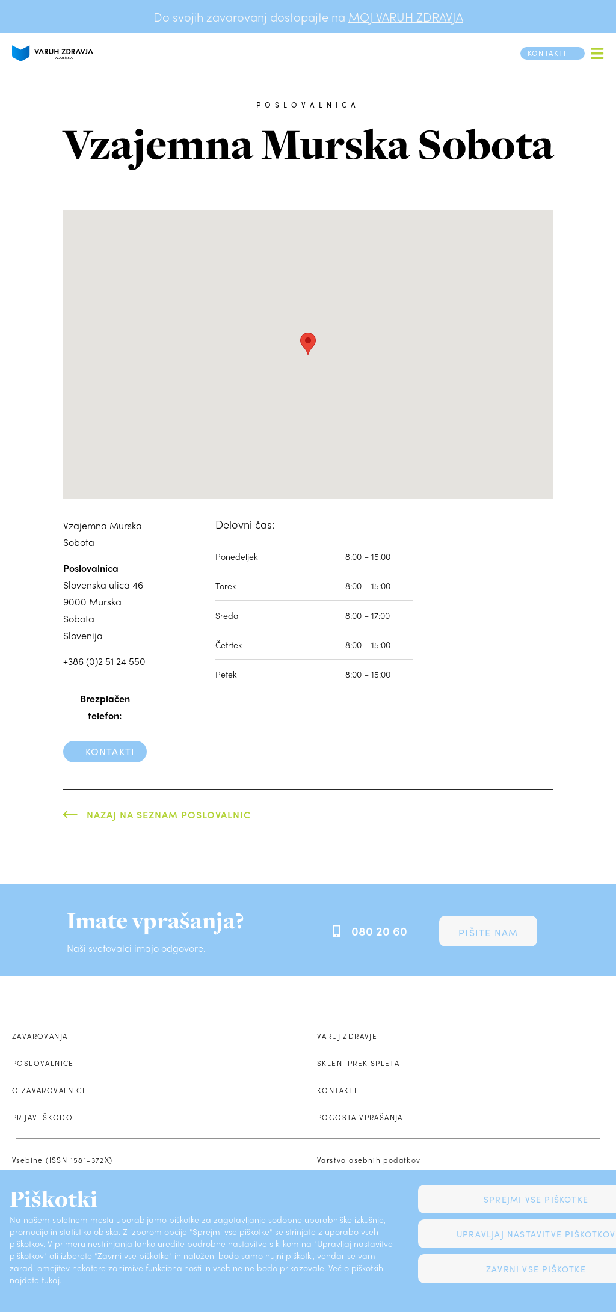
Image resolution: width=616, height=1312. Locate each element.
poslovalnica (308, 104)
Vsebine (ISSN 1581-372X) (62, 1159)
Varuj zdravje (347, 1036)
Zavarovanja (39, 1036)
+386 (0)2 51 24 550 (104, 661)
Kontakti (110, 751)
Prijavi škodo (42, 1117)
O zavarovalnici (48, 1090)
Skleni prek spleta (358, 1063)
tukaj (51, 1280)
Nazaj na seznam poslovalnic (169, 814)
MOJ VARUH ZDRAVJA (405, 16)
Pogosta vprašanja (360, 1117)
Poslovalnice (43, 1063)
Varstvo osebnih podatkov (369, 1159)
